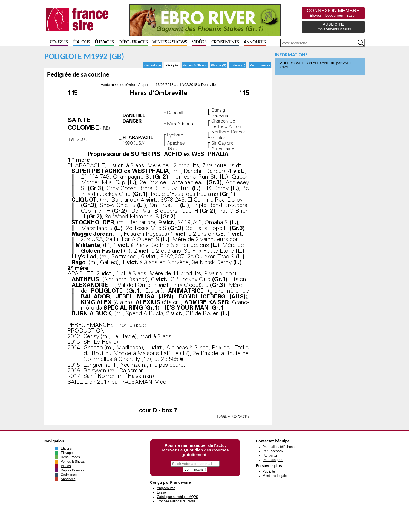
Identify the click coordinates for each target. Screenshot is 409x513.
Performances (260, 65)
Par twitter (270, 455)
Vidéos (199, 42)
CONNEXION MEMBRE (333, 13)
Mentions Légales (275, 476)
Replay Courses (72, 470)
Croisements (225, 42)
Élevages (104, 42)
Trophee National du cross (176, 501)
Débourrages (133, 42)
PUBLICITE (333, 26)
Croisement (69, 475)
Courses (59, 42)
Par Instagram (273, 460)
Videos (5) (238, 65)
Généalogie (152, 65)
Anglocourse (166, 488)
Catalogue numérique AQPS (177, 497)
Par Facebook (273, 451)
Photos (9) (218, 65)
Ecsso (161, 492)
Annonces (255, 42)
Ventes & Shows (169, 42)
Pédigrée (171, 65)
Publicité (269, 471)
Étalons (81, 42)
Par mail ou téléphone (279, 447)
